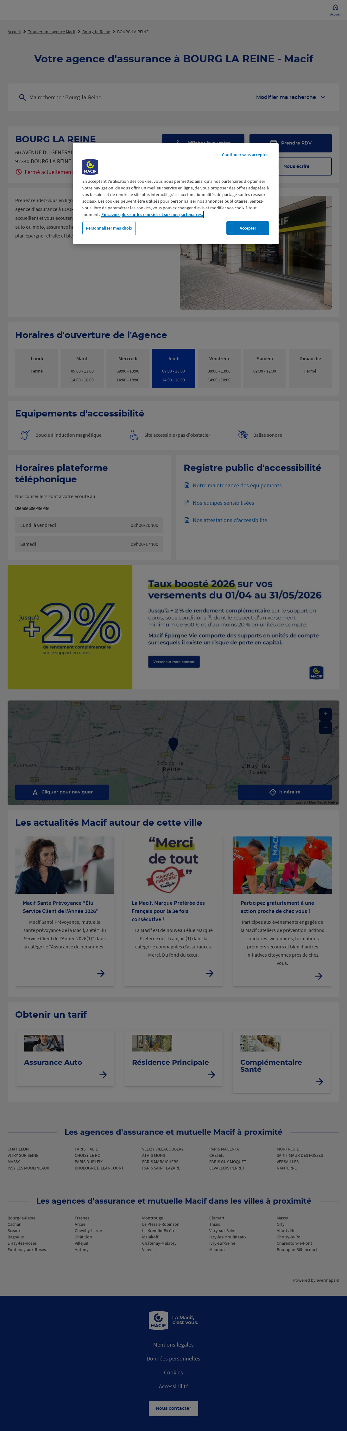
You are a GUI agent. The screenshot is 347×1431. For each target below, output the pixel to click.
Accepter (248, 228)
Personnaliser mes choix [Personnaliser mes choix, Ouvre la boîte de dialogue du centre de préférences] (109, 228)
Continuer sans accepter (245, 154)
